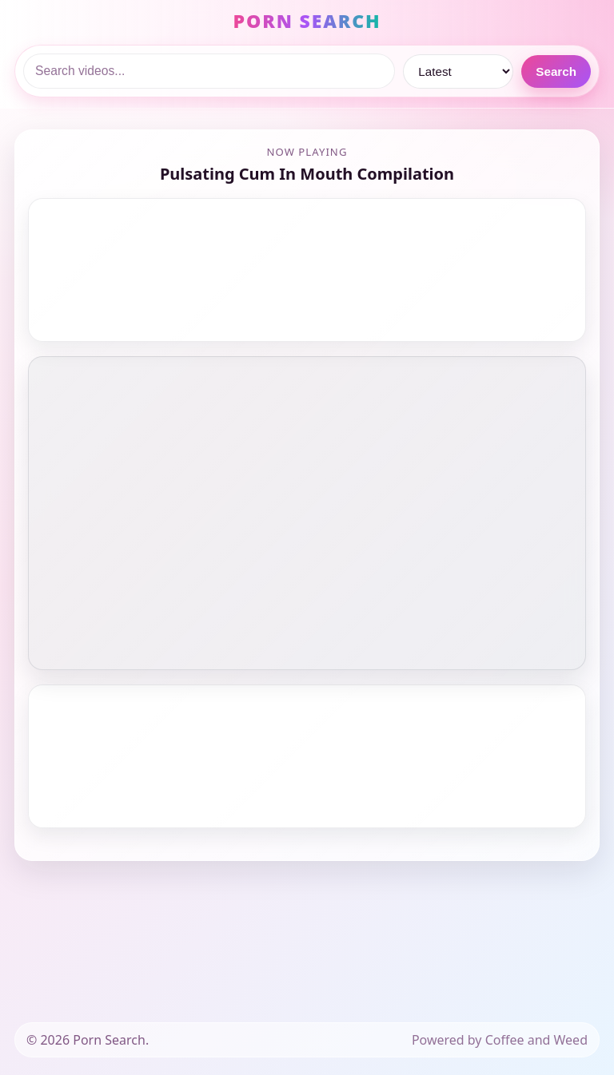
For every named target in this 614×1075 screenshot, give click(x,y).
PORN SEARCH (307, 21)
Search (556, 71)
